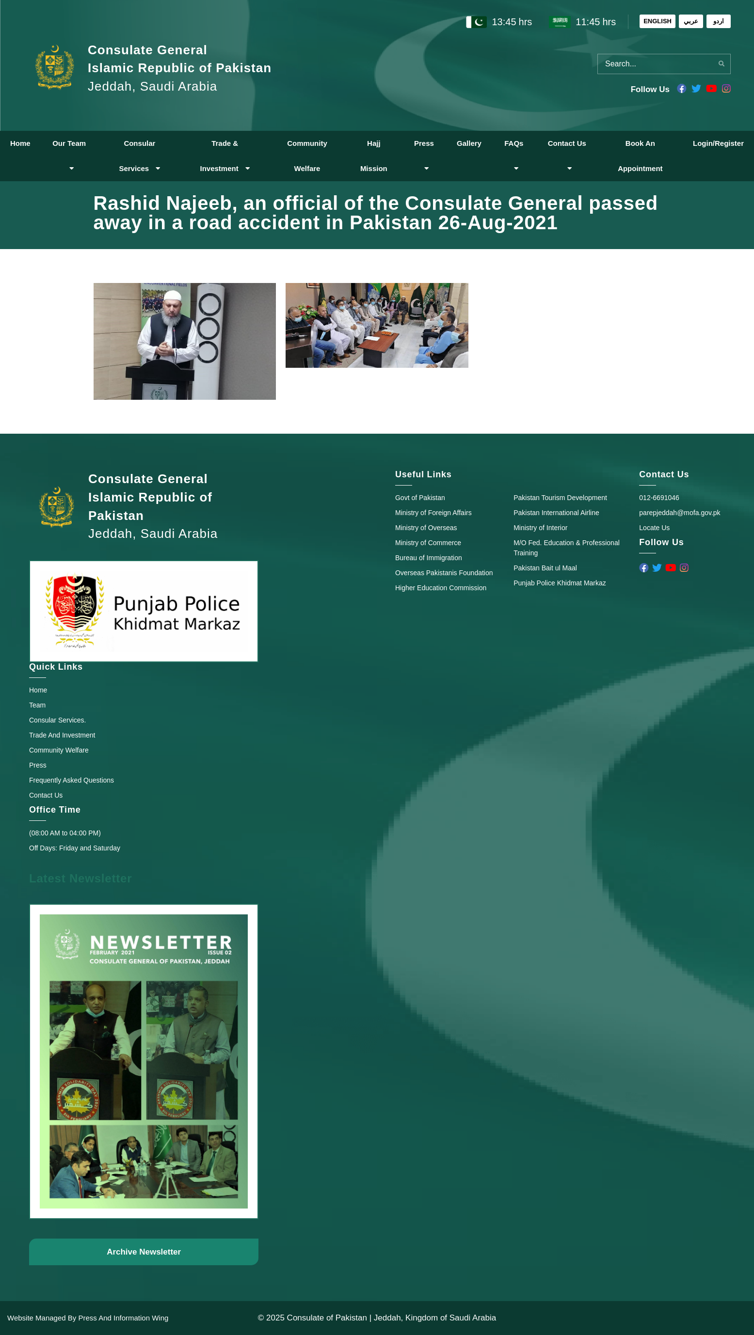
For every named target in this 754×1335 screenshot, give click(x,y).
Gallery (469, 143)
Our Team (69, 155)
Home (20, 143)
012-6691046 (659, 498)
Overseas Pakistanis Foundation (444, 573)
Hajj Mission (373, 156)
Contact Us (567, 155)
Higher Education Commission (440, 588)
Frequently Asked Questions (71, 780)
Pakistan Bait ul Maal (545, 568)
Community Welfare (307, 156)
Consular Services (139, 156)
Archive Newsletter (144, 1251)
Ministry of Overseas (426, 528)
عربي (691, 21)
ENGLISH (657, 21)
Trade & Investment (224, 156)
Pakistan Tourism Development (560, 498)
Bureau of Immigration (428, 558)
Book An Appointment (640, 156)
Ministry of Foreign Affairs (433, 513)
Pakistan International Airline (556, 513)
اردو (718, 21)
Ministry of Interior (540, 528)
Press (424, 155)
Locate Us (654, 528)
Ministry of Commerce (428, 543)
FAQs (513, 155)
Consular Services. (57, 720)
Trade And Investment (62, 735)
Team (37, 705)
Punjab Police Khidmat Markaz (559, 583)
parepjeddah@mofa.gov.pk (679, 513)
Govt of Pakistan (420, 498)
